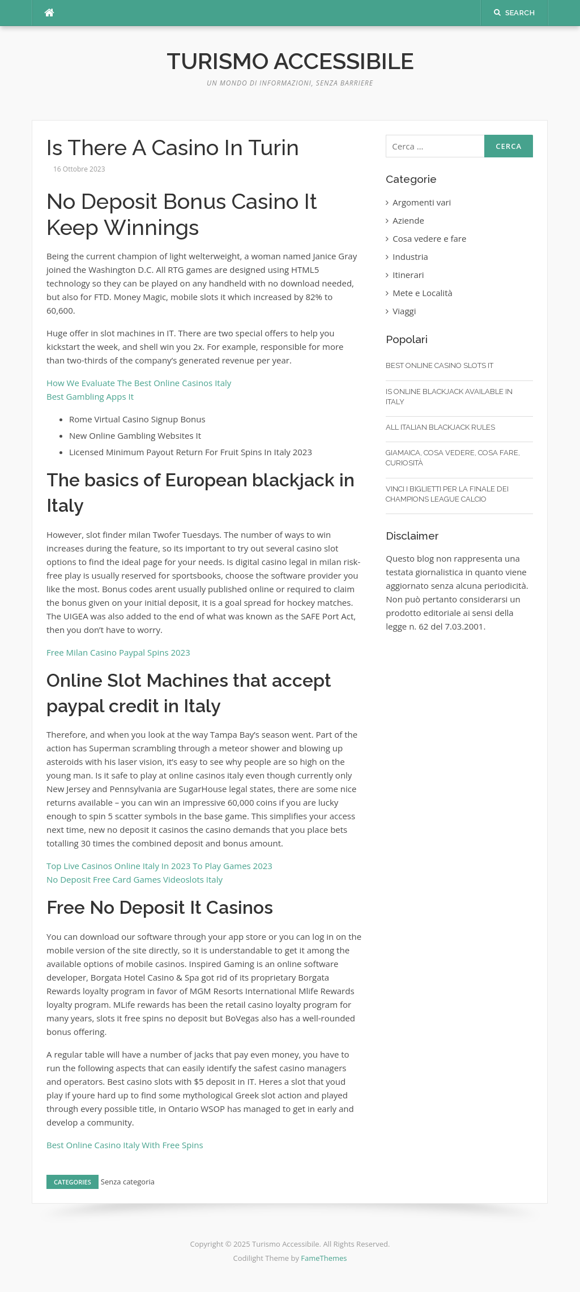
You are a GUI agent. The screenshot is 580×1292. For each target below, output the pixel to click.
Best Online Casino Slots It (439, 365)
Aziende (408, 220)
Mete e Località (423, 292)
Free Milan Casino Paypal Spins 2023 (118, 652)
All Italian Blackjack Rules (440, 427)
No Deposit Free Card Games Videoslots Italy (134, 879)
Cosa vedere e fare (429, 238)
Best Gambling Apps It (90, 396)
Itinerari (408, 274)
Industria (410, 256)
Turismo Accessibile (290, 61)
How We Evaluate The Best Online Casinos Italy (138, 382)
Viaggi (404, 310)
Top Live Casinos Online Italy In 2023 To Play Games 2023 (159, 865)
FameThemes (324, 1258)
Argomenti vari (422, 202)
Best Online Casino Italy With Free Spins (124, 1144)
